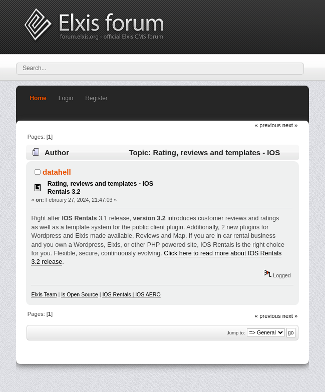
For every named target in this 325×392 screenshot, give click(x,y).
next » (290, 125)
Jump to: (236, 332)
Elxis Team (44, 294)
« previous (268, 125)
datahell (57, 172)
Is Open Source (79, 294)
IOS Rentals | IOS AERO (131, 294)
